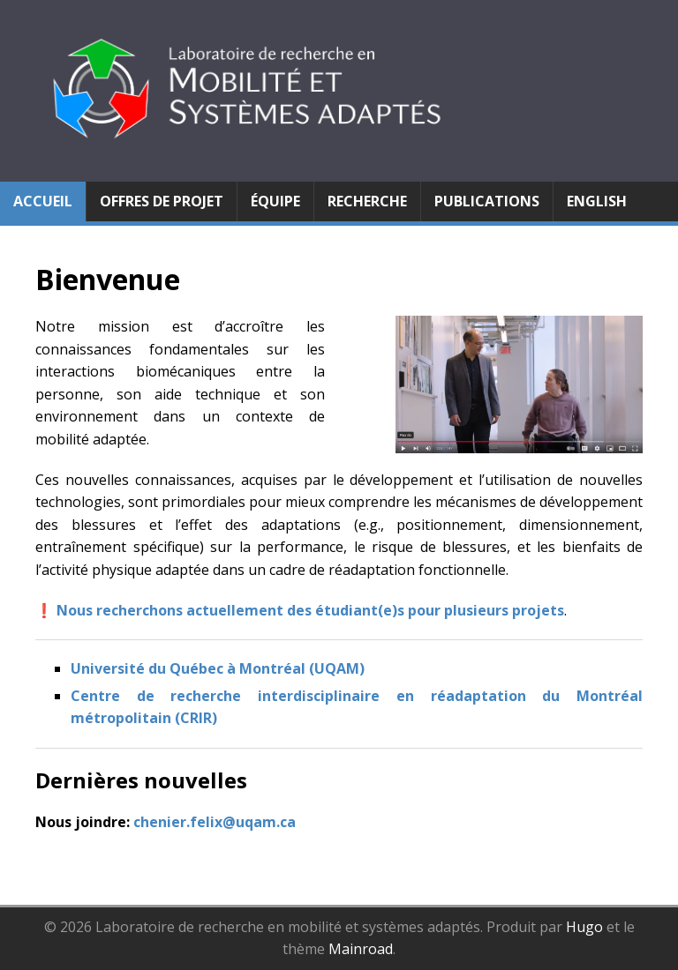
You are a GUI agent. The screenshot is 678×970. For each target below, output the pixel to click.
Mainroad (360, 949)
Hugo (584, 926)
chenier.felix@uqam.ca (214, 822)
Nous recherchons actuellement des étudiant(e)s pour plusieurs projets (310, 610)
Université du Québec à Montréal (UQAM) (218, 668)
